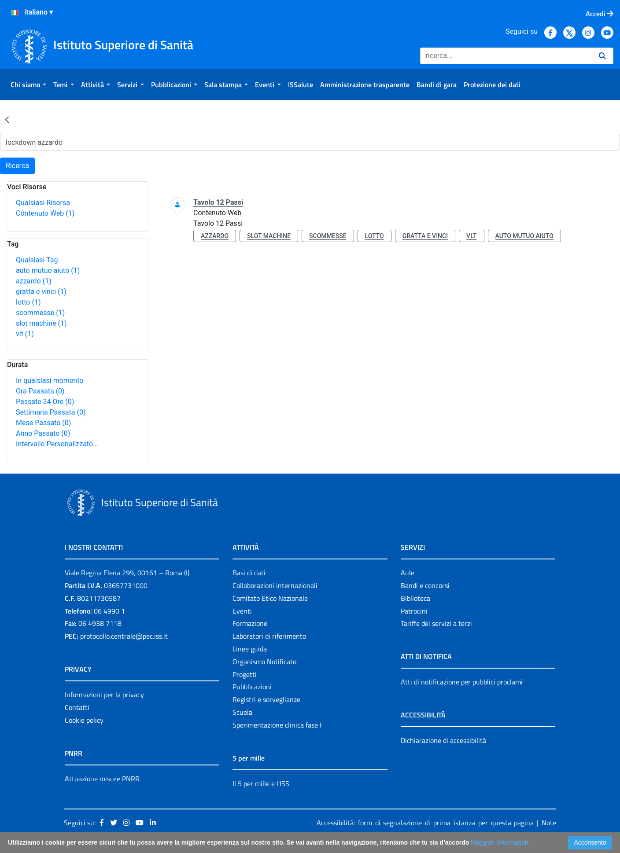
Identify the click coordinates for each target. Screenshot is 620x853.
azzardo (34, 281)
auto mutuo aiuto (48, 270)
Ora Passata (40, 391)
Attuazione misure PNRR (102, 778)
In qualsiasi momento (49, 380)
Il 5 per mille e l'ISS (260, 783)
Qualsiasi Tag (37, 260)
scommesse (40, 313)
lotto (28, 302)
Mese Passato (43, 423)
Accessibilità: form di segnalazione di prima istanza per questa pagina (425, 822)
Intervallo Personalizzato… (57, 444)
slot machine (41, 323)
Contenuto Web (45, 213)
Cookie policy (84, 720)
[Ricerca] (506, 56)
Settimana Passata (50, 412)
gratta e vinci (41, 291)
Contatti (77, 707)
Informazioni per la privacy (104, 694)
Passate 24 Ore (45, 401)
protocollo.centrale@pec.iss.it (124, 636)
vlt (25, 334)
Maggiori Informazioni (500, 842)
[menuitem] (28, 84)
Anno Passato (43, 433)
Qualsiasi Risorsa (43, 203)
